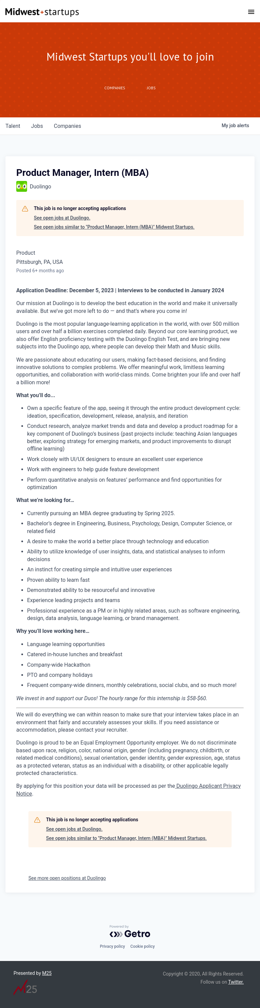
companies (67, 126)
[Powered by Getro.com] (130, 931)
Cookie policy (142, 946)
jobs (37, 126)
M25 (47, 973)
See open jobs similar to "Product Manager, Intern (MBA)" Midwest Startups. (114, 227)
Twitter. (236, 982)
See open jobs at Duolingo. (62, 218)
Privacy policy (112, 946)
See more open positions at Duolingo (67, 878)
